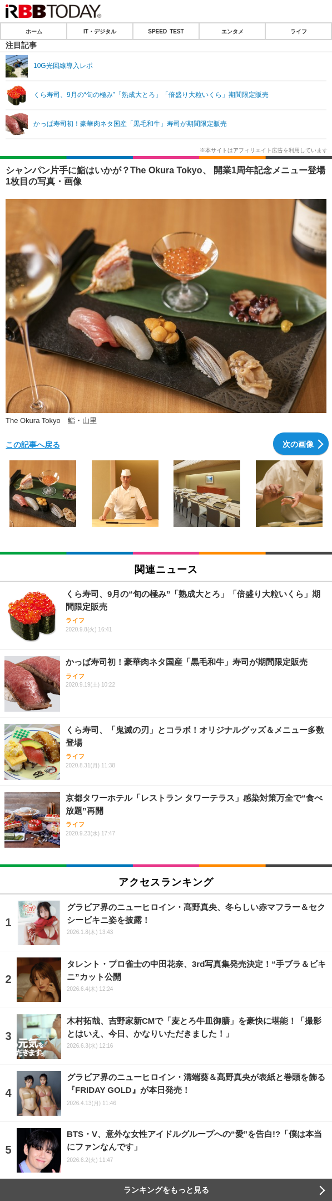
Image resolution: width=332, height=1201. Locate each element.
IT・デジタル (99, 31)
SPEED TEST (166, 31)
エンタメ (232, 31)
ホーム (34, 31)
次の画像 (298, 444)
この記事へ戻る (33, 444)
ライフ (298, 31)
